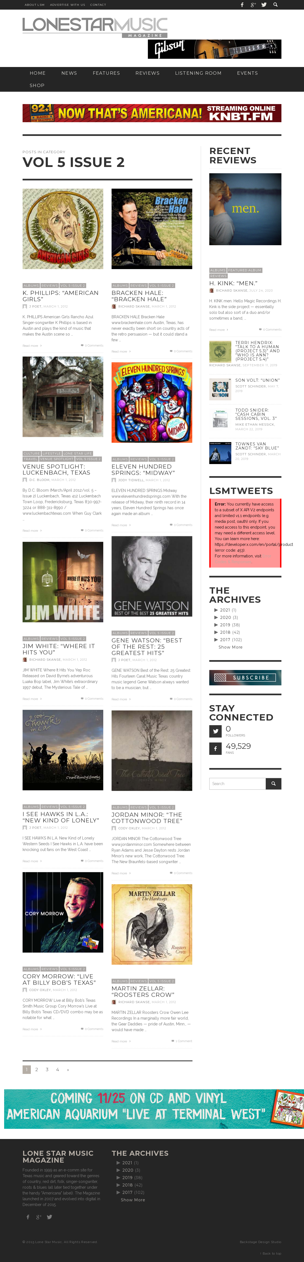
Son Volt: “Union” (257, 380)
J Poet (35, 306)
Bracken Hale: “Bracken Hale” (139, 296)
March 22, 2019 (248, 429)
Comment (181, 1041)
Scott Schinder (250, 386)
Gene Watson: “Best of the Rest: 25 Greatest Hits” (147, 646)
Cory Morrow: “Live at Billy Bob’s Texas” (59, 979)
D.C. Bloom (39, 480)
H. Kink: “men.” (233, 283)
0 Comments (91, 345)
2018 (225, 632)
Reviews (50, 285)
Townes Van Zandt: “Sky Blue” (257, 446)
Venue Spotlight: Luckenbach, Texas (57, 469)
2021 (225, 610)
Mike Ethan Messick (254, 424)
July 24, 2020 (261, 290)
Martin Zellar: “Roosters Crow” (143, 991)
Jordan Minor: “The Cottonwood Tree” (147, 817)
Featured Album (244, 270)
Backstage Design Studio (260, 1242)
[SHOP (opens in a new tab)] (37, 85)
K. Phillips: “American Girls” (61, 296)
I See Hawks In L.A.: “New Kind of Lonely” (61, 817)
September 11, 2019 (260, 365)
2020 (225, 617)
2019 (225, 624)
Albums (31, 285)
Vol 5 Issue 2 (73, 285)
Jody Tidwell (131, 480)
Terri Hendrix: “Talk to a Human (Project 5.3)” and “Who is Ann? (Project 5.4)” (257, 351)
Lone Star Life (78, 453)
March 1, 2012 (56, 306)
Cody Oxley (129, 828)
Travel (30, 459)
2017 (225, 639)
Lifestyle (52, 453)
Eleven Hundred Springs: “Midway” (143, 469)
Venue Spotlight (57, 459)
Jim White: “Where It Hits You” (59, 649)
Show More (231, 647)
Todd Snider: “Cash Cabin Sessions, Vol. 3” (256, 414)
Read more (33, 346)
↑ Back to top (270, 1253)
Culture (32, 453)
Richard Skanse (134, 306)
